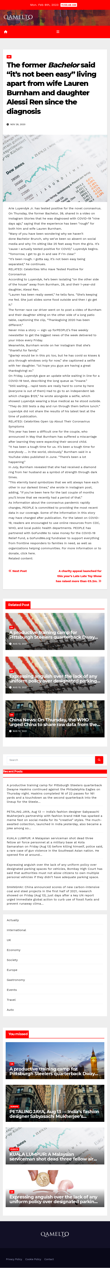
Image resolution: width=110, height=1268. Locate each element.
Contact (49, 1259)
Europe (12, 970)
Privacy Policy (14, 1259)
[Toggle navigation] (57, 32)
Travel (11, 1000)
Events (12, 990)
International (16, 930)
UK (9, 57)
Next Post (17, 571)
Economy (14, 950)
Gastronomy (16, 980)
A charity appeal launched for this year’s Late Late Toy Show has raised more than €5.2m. (79, 576)
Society (12, 960)
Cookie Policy (33, 1259)
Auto (10, 1010)
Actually (13, 920)
